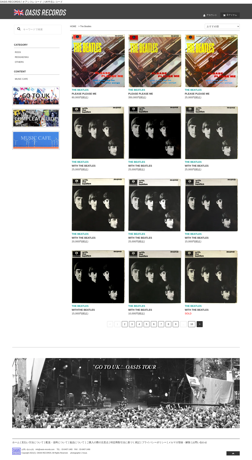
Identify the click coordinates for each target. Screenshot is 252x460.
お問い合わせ (199, 442)
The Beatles (85, 26)
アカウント (209, 15)
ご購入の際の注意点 (97, 442)
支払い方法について (33, 442)
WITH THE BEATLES (84, 165)
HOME (73, 26)
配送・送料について (57, 442)
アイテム (229, 15)
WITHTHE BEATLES (83, 309)
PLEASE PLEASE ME (84, 93)
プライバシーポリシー (154, 442)
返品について (77, 442)
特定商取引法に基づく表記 (125, 442)
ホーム (16, 442)
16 (191, 324)
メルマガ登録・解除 (179, 442)
